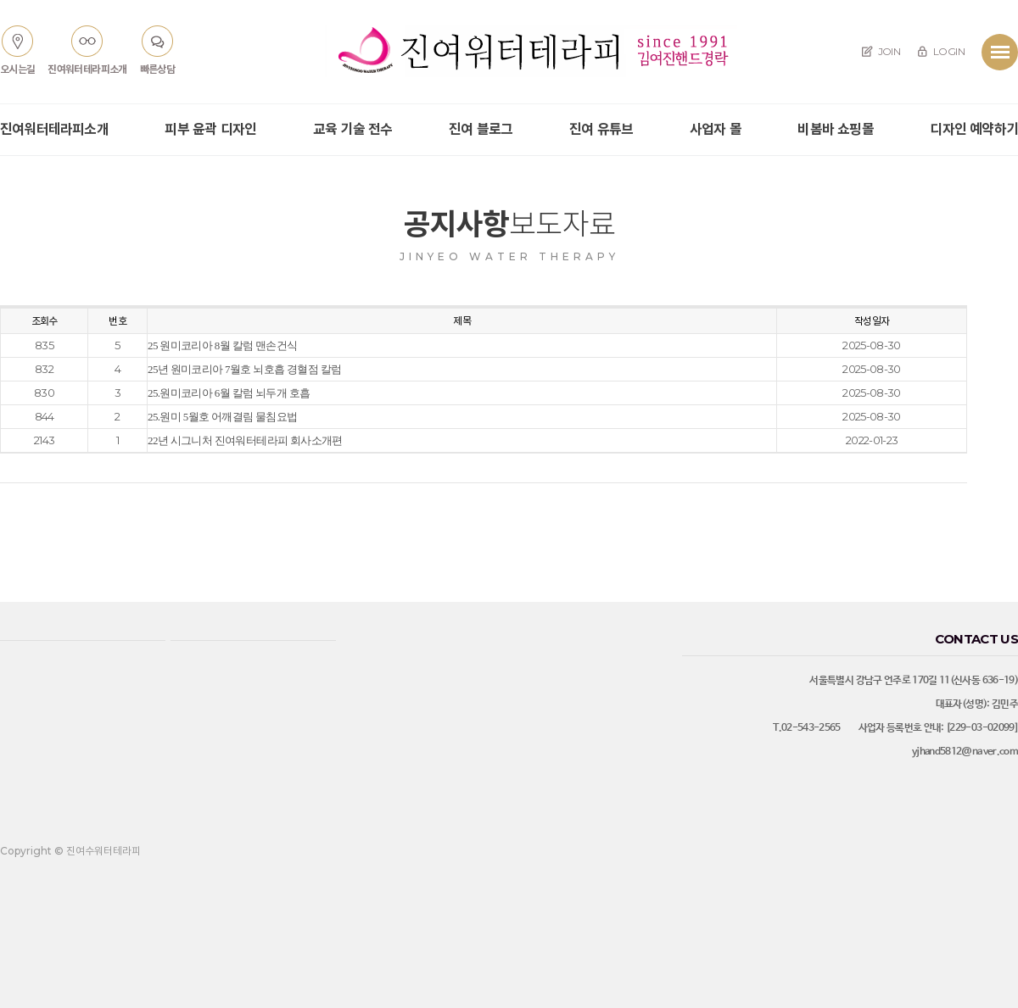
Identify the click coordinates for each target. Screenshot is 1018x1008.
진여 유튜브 (601, 129)
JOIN (881, 51)
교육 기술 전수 (353, 129)
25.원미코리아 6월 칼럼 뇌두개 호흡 (229, 393)
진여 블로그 (480, 129)
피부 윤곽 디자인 (210, 129)
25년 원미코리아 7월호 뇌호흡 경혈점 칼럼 (244, 369)
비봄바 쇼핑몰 (835, 129)
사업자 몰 (715, 129)
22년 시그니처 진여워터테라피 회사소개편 (245, 440)
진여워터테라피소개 (54, 129)
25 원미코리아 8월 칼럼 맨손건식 (222, 345)
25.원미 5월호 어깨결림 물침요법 (222, 416)
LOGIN (941, 51)
